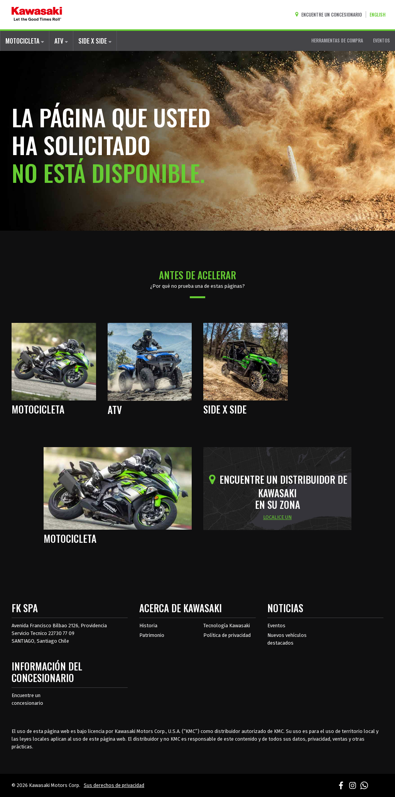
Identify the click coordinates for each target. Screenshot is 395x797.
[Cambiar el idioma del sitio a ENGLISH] (379, 14)
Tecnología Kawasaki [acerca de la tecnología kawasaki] (226, 625)
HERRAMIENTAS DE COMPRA (337, 40)
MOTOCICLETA (24, 41)
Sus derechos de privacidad (114, 785)
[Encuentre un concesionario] (330, 14)
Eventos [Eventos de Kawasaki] (276, 625)
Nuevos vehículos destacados (287, 639)
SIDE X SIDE (94, 41)
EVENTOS (381, 40)
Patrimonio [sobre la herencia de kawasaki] (151, 635)
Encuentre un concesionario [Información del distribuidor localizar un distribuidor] (27, 699)
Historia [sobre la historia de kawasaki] (148, 625)
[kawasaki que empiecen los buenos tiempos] (37, 14)
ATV (61, 41)
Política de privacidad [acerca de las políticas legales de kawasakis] (227, 635)
